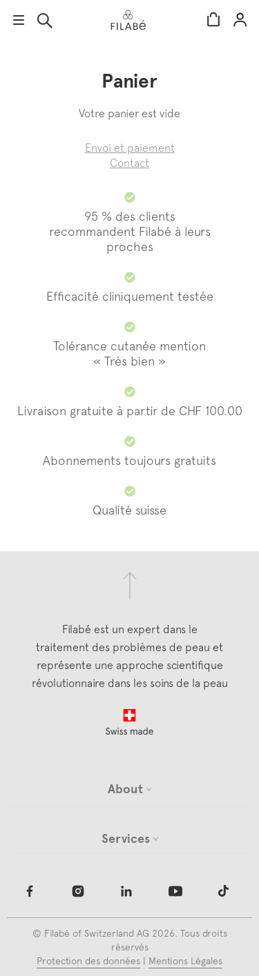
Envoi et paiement (130, 147)
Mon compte (240, 20)
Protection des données (88, 960)
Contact (129, 163)
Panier (213, 20)
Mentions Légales (185, 960)
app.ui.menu (18, 20)
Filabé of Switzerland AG (96, 933)
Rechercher (44, 20)
